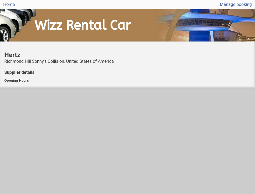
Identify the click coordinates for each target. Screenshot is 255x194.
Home (9, 4)
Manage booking (236, 4)
